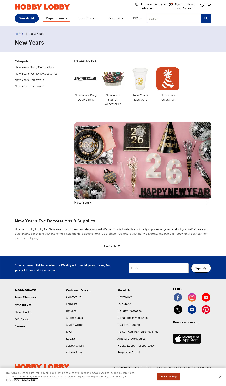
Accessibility (74, 352)
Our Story (123, 303)
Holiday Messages (129, 310)
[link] (142, 160)
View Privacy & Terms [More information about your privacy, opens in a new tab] (25, 381)
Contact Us (73, 296)
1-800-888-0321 (26, 290)
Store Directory (25, 297)
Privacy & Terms (202, 367)
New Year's (83, 202)
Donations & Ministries (132, 317)
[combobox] (174, 18)
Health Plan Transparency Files (137, 331)
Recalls (71, 338)
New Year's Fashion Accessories (36, 73)
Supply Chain (75, 345)
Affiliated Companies (131, 338)
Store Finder (23, 312)
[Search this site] (206, 18)
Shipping (72, 303)
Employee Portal (128, 352)
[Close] (220, 378)
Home (19, 33)
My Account (23, 304)
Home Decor (86, 18)
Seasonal (114, 18)
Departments (55, 18)
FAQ (69, 331)
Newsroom (125, 296)
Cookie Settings (168, 378)
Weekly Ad (26, 18)
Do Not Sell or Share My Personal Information (166, 367)
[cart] (209, 5)
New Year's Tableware (29, 79)
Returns (71, 310)
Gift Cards (22, 319)
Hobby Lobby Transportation (136, 345)
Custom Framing (128, 324)
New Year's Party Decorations (34, 67)
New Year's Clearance (29, 86)
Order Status (74, 317)
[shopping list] (202, 5)
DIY (135, 18)
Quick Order (74, 324)
